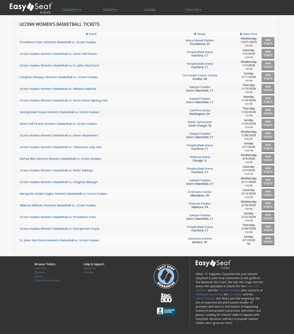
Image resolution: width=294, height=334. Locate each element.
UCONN (149, 10)
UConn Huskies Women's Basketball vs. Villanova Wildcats (58, 89)
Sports (110, 10)
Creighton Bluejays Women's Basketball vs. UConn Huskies (59, 77)
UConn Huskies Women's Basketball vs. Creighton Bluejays (59, 182)
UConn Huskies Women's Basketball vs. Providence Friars (58, 217)
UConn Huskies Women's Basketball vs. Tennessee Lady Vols (61, 147)
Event (93, 34)
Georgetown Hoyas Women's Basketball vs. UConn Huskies (59, 112)
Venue (201, 34)
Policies (89, 272)
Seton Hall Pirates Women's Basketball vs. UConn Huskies (58, 124)
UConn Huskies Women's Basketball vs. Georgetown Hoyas (59, 228)
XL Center (235, 294)
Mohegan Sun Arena (209, 294)
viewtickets (268, 41)
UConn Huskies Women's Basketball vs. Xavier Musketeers (59, 135)
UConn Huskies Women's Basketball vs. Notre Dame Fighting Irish (63, 100)
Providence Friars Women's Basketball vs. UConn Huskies (58, 42)
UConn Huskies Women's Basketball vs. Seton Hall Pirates (58, 54)
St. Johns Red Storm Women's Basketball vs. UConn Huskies (59, 240)
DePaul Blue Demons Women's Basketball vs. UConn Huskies (60, 158)
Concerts (71, 10)
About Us (90, 268)
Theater (193, 10)
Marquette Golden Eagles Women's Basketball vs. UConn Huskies (63, 193)
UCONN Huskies (230, 290)
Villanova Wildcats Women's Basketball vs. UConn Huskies (58, 205)
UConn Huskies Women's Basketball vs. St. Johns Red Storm (59, 65)
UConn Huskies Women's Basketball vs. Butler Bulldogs (56, 170)
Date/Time (250, 34)
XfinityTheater (205, 298)
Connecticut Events (47, 280)
